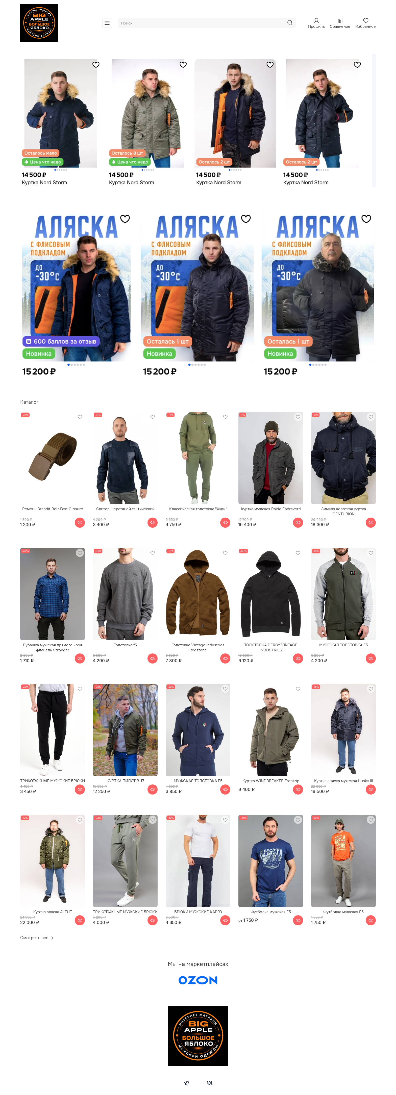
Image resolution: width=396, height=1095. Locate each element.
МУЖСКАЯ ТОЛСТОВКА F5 (343, 644)
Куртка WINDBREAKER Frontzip (270, 780)
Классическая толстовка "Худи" (198, 508)
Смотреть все (37, 937)
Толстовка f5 (125, 644)
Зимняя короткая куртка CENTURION (343, 511)
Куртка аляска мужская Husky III (343, 780)
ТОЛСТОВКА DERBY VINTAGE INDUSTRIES (270, 647)
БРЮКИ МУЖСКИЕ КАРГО (198, 911)
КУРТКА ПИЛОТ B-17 (125, 780)
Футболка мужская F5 (271, 911)
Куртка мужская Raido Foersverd (271, 508)
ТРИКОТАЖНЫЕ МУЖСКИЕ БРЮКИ (52, 780)
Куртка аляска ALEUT (52, 911)
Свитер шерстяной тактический (125, 508)
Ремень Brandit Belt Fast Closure (52, 508)
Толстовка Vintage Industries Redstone (198, 647)
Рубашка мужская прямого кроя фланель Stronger (52, 647)
